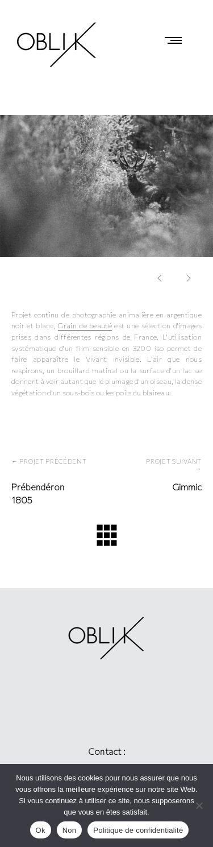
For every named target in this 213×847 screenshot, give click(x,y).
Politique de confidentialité (138, 830)
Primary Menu (176, 40)
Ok (40, 830)
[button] (188, 278)
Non (69, 830)
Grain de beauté (84, 325)
